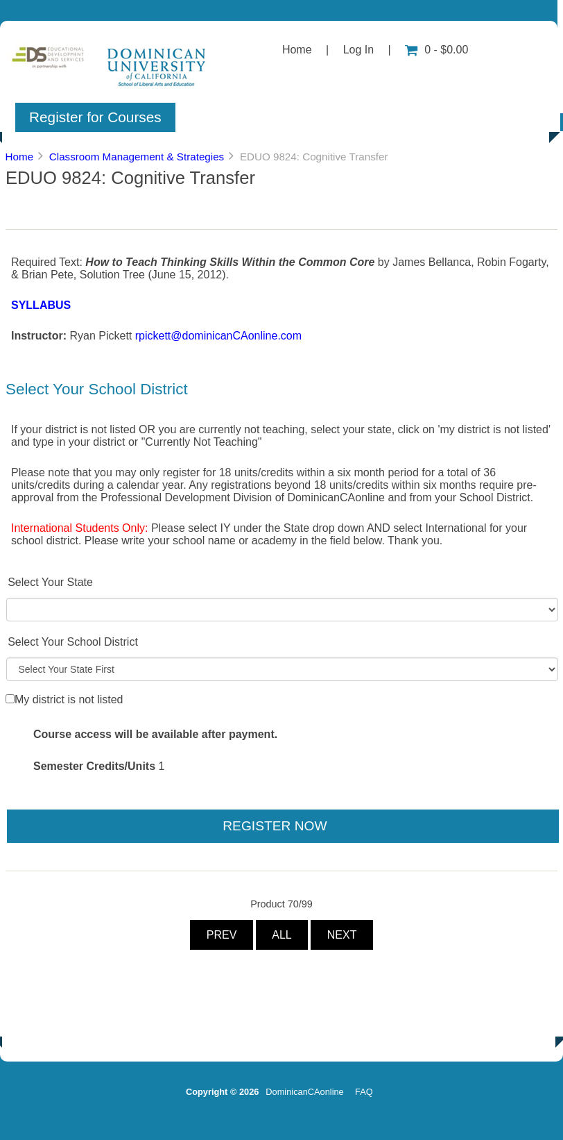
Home (297, 50)
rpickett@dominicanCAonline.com (218, 336)
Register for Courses (95, 117)
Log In (358, 50)
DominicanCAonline (304, 1092)
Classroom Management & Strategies (136, 156)
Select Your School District (73, 642)
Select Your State (50, 582)
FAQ (364, 1092)
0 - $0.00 (436, 50)
